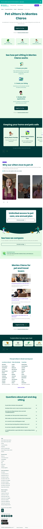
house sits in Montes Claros (23, 32)
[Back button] (4, 151)
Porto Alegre (4, 374)
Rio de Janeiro (4, 366)
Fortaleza (4, 379)
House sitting (3, 491)
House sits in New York (5, 496)
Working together (4, 467)
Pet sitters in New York (5, 478)
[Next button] (7, 151)
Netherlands (24, 377)
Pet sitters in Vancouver (5, 485)
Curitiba (3, 369)
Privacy (26, 527)
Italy (22, 379)
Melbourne (14, 367)
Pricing (2, 443)
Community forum (4, 457)
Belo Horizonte (5, 371)
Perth (13, 372)
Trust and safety (4, 445)
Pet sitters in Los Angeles (5, 480)
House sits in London (5, 494)
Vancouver (14, 376)
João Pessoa (4, 377)
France (23, 374)
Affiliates (2, 466)
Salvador (3, 381)
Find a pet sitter (13, 5)
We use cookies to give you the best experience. (12, 1)
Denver (13, 382)
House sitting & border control (6, 450)
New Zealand (24, 376)
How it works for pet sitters (6, 441)
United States (24, 364)
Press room (3, 464)
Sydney (13, 366)
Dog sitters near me (4, 475)
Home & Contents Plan (5, 448)
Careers (2, 461)
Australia (23, 367)
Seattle (13, 377)
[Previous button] (4, 202)
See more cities (15, 384)
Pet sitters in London (5, 477)
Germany (23, 371)
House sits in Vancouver (5, 503)
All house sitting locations (5, 504)
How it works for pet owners (6, 440)
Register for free (21, 28)
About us (2, 456)
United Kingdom (25, 366)
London (13, 364)
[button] (9, 187)
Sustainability (3, 459)
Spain (23, 372)
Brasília (3, 372)
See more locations (6, 384)
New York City (14, 369)
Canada (23, 369)
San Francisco (14, 379)
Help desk (3, 446)
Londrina (3, 382)
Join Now (36, 5)
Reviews (2, 451)
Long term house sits (5, 493)
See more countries (26, 384)
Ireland (23, 381)
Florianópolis (4, 367)
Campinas (4, 376)
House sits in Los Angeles (5, 498)
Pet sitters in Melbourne (5, 483)
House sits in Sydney (5, 499)
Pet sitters (3, 472)
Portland (13, 381)
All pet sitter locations (5, 487)
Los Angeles (14, 371)
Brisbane (13, 374)
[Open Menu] (40, 5)
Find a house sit (20, 5)
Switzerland (24, 382)
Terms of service (20, 527)
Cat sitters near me (4, 473)
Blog (2, 462)
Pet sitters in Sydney (5, 482)
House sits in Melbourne (5, 501)
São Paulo (4, 364)
